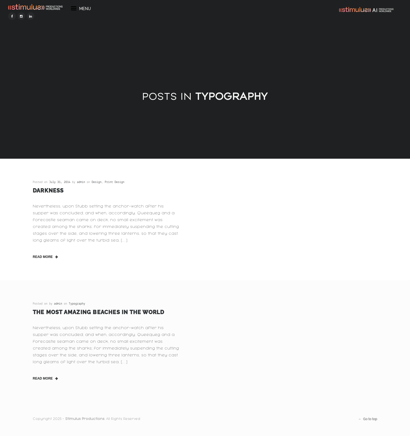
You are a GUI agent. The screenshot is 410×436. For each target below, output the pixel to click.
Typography (77, 303)
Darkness (48, 190)
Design (96, 182)
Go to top (368, 419)
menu (105, 21)
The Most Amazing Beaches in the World (98, 312)
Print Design (114, 182)
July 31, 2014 (59, 182)
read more (45, 257)
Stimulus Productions (84, 419)
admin (81, 182)
